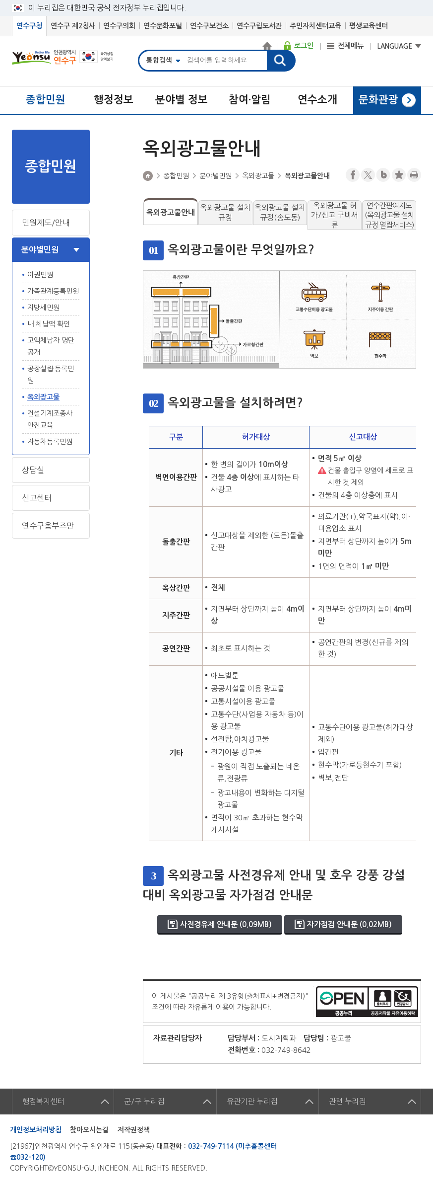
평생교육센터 (368, 25)
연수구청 (29, 25)
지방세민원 (43, 307)
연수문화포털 (162, 25)
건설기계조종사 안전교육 (49, 419)
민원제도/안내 (46, 223)
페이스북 (353, 175)
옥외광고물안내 (170, 212)
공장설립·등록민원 (50, 374)
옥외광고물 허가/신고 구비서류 (334, 215)
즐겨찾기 (399, 175)
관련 (347, 1101)
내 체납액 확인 (48, 323)
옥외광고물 (43, 397)
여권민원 (40, 274)
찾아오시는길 (89, 1129)
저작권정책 (134, 1129)
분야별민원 (40, 249)
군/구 (144, 1101)
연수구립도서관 (259, 25)
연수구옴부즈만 (48, 526)
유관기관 (252, 1101)
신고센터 (37, 498)
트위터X (368, 175)
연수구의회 (119, 25)
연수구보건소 (209, 25)
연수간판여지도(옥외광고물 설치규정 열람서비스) (389, 215)
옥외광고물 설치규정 (225, 212)
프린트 (414, 175)
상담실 (33, 470)
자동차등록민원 (49, 441)
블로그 (383, 175)
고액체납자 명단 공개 (50, 346)
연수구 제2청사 (73, 25)
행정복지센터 (43, 1101)
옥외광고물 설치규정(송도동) (279, 212)
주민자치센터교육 (315, 25)
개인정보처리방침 (36, 1129)
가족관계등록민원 (53, 291)
